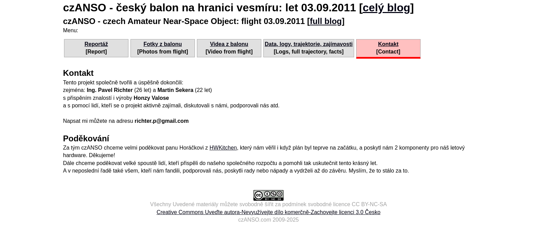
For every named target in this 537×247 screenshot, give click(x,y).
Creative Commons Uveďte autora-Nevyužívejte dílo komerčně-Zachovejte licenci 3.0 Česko (268, 212)
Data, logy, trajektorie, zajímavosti (309, 44)
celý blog (386, 7)
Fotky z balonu (162, 44)
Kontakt (388, 44)
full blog (326, 21)
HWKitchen (223, 148)
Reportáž (96, 44)
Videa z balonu (229, 44)
